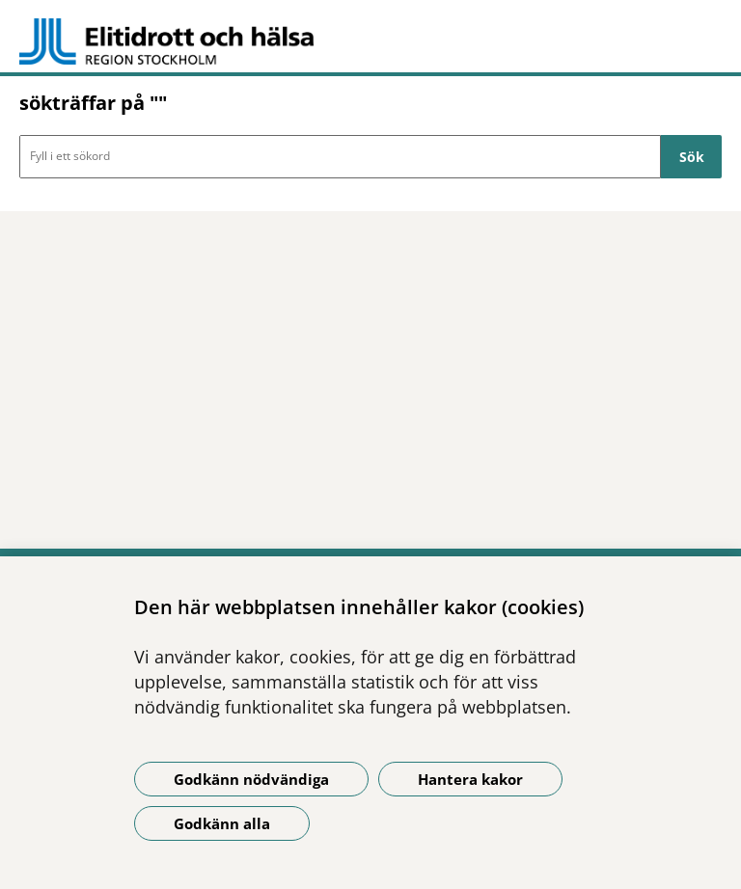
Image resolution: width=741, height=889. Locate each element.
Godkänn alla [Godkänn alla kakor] (222, 823)
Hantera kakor (470, 779)
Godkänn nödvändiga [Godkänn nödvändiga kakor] (251, 779)
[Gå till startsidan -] (370, 41)
